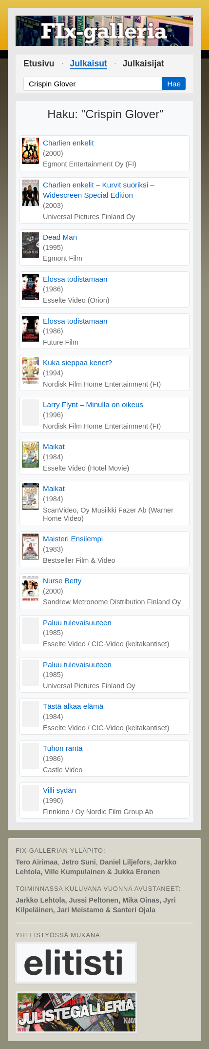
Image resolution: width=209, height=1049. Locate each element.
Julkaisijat (143, 63)
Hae (174, 84)
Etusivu (39, 63)
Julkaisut (88, 63)
